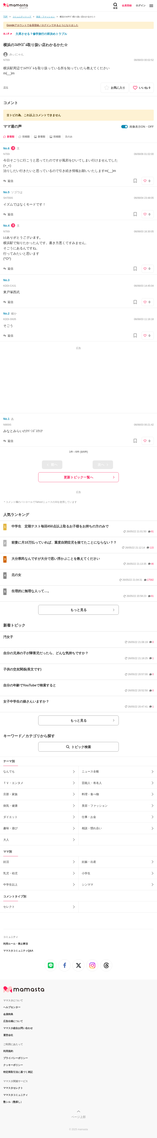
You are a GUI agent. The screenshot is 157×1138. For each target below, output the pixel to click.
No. (6, 148)
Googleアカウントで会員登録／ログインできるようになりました (42, 25)
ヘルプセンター (11, 1007)
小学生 (86, 873)
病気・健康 (10, 805)
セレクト (9, 906)
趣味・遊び (10, 828)
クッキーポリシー (13, 1065)
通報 (5, 87)
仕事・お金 (89, 817)
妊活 (6, 861)
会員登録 (127, 5)
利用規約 (8, 1051)
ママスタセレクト (13, 1088)
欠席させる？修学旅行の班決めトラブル (41, 33)
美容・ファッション (95, 805)
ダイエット (10, 817)
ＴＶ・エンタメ (13, 783)
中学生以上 (10, 884)
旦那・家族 (10, 794)
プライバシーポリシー (15, 1058)
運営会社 (8, 1035)
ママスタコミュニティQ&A (18, 950)
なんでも (9, 771)
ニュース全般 (90, 771)
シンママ (87, 884)
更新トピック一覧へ (78, 477)
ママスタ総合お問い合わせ (18, 1028)
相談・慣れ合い (92, 828)
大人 (6, 839)
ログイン (141, 5)
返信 (10, 180)
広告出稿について (13, 1021)
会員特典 (8, 1014)
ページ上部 (78, 1117)
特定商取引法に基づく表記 (18, 1072)
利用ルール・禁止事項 (15, 944)
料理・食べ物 (90, 794)
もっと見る (78, 610)
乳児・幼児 (10, 873)
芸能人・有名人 (92, 783)
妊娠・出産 (89, 861)
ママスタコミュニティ (15, 1095)
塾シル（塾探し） (13, 1102)
